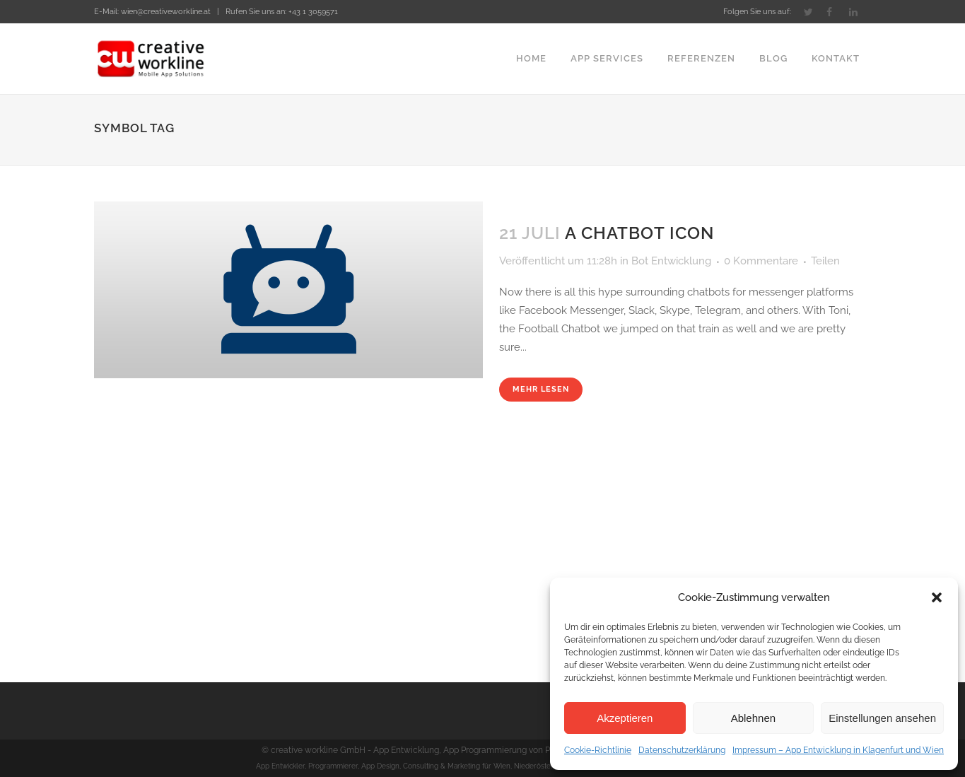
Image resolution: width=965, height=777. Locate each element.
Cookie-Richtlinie (597, 750)
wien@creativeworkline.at (166, 11)
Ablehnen (753, 718)
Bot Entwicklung (671, 261)
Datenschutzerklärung (681, 750)
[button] (937, 597)
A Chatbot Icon (639, 233)
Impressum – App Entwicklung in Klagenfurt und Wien (838, 750)
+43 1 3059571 (313, 11)
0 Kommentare (761, 261)
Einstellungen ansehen (882, 718)
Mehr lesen (541, 389)
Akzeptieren (625, 718)
